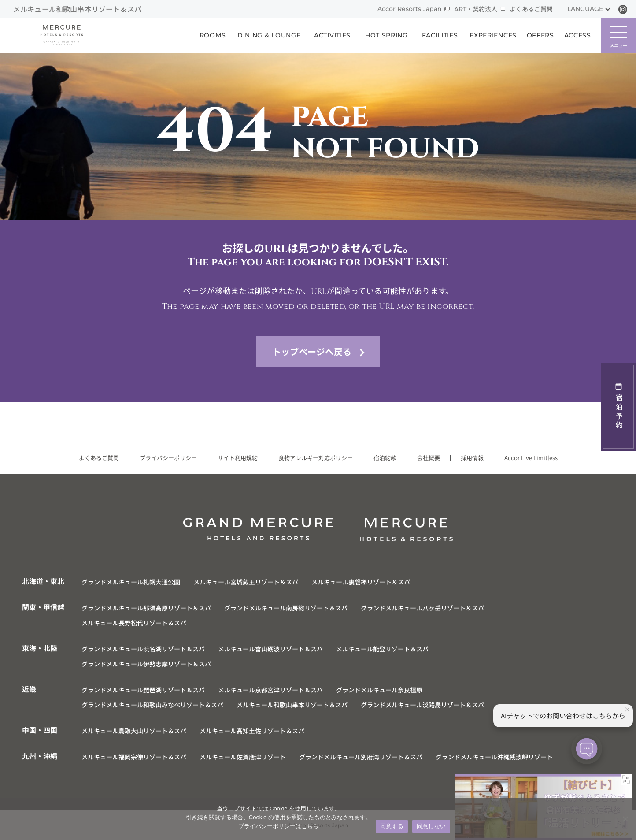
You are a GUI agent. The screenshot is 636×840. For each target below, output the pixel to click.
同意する (391, 826)
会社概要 (428, 457)
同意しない (431, 826)
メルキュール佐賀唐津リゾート (243, 756)
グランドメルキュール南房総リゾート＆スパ (286, 607)
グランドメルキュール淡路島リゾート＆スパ (422, 704)
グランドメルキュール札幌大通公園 (130, 581)
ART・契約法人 (475, 9)
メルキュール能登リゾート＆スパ (382, 648)
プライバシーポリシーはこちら (278, 826)
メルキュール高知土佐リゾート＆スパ (252, 730)
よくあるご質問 (531, 9)
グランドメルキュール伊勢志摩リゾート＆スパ (146, 663)
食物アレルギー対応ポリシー (315, 457)
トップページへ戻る (311, 351)
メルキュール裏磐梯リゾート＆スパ (360, 581)
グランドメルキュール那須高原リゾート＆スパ (146, 607)
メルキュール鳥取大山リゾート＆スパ (133, 730)
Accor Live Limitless (531, 457)
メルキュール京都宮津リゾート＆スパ (270, 689)
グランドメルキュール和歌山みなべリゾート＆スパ (152, 704)
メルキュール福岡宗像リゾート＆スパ (133, 756)
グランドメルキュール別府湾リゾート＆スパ (360, 756)
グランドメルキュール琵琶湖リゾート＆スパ (143, 689)
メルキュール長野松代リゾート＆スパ (133, 622)
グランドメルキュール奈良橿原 (379, 689)
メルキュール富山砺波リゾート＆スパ (270, 648)
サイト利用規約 (238, 457)
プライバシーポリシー (168, 457)
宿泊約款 (384, 457)
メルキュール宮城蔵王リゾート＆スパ (245, 581)
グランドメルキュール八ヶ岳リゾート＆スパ (422, 607)
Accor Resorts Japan (409, 9)
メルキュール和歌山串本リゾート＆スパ (292, 704)
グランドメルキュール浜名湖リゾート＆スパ (143, 648)
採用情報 (472, 457)
